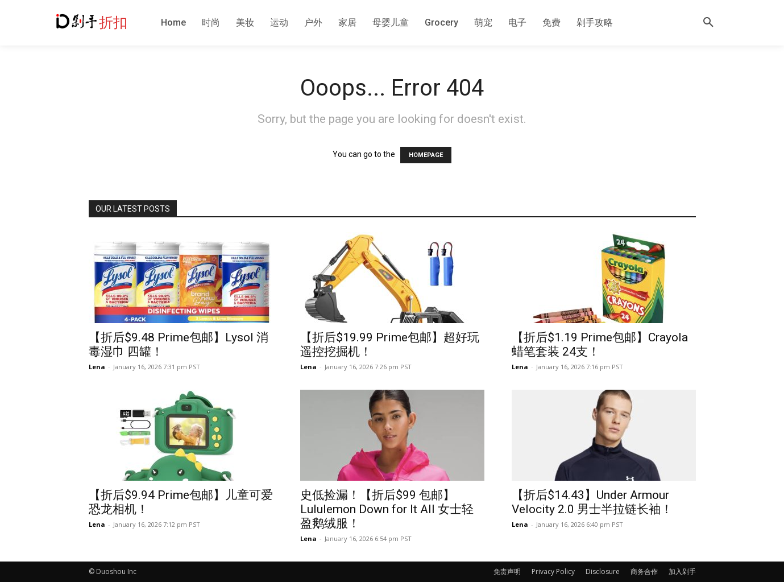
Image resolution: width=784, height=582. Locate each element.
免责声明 (507, 571)
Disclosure (603, 571)
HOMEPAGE (426, 155)
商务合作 (644, 571)
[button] (708, 23)
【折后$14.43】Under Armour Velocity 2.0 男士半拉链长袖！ (592, 502)
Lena (97, 366)
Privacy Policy (553, 571)
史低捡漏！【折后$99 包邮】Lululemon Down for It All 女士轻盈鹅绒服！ (387, 509)
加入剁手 (682, 571)
